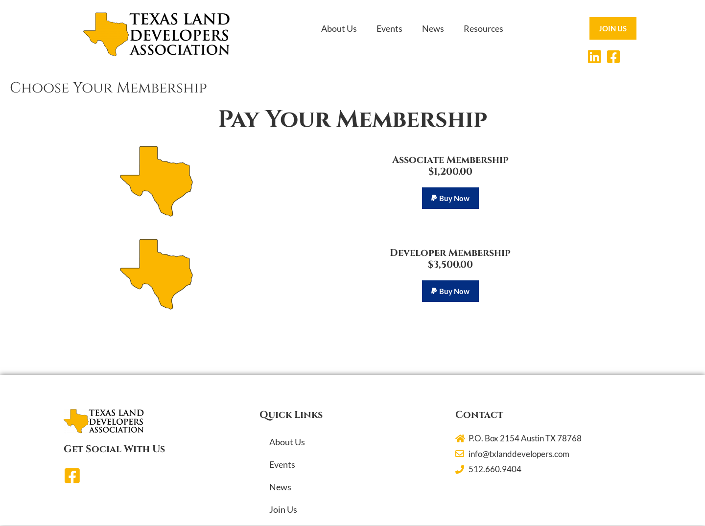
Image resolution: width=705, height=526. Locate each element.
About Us (339, 28)
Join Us (283, 509)
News (433, 28)
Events (389, 28)
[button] (450, 198)
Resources (483, 28)
